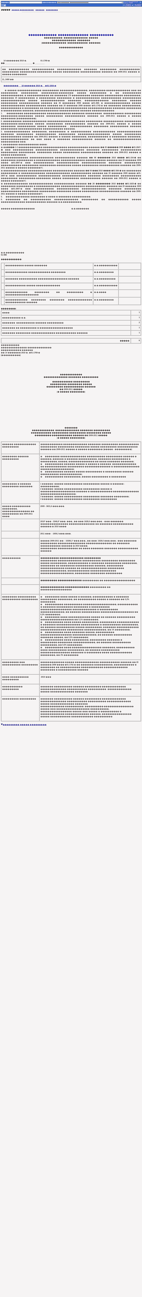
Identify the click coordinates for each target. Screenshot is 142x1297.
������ (39, 10)
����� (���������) (23, 10)
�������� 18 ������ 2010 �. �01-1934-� (30, 86)
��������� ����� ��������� (23, 725)
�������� (52, 10)
